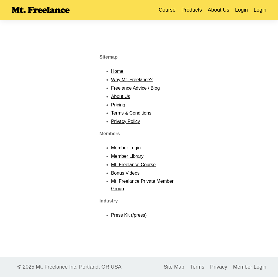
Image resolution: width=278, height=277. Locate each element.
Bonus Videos (125, 173)
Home (117, 71)
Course (167, 10)
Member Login (126, 147)
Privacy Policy (125, 121)
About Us (218, 10)
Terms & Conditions (131, 113)
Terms (197, 267)
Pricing (118, 104)
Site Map (174, 267)
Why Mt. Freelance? (132, 79)
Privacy (218, 267)
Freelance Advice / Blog (135, 88)
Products (191, 10)
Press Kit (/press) (129, 215)
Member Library (127, 156)
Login (241, 10)
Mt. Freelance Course (133, 164)
